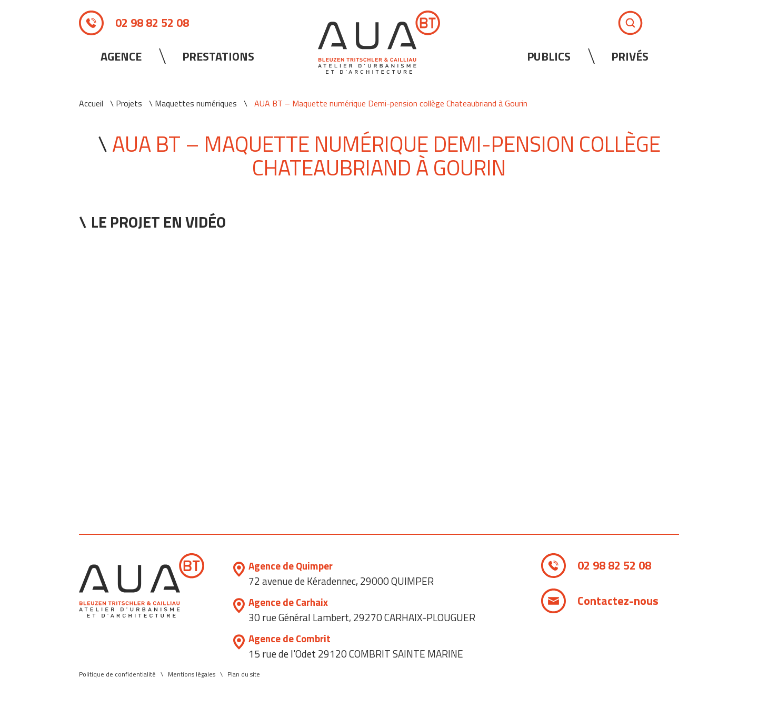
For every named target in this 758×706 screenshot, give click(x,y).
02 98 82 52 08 (152, 23)
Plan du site (243, 674)
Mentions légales (191, 674)
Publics (549, 56)
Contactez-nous (618, 601)
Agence (121, 56)
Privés (630, 56)
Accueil (91, 103)
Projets (129, 103)
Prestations (218, 56)
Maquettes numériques (196, 103)
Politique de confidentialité (117, 674)
